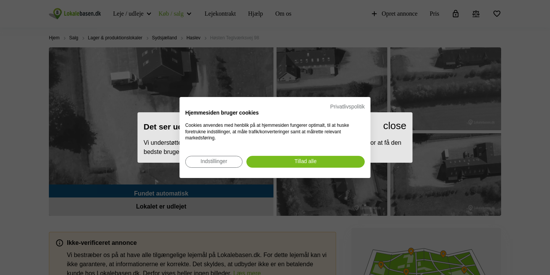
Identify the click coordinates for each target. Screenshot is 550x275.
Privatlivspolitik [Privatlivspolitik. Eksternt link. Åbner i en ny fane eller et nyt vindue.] (347, 107)
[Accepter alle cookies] (305, 162)
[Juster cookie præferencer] (214, 162)
